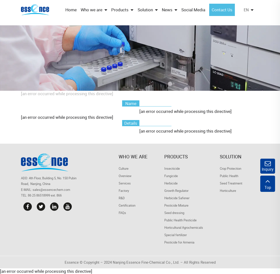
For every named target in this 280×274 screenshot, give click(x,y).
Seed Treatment (231, 183)
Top (267, 183)
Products (176, 156)
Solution (231, 156)
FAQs (122, 213)
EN (246, 10)
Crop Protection (230, 168)
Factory (124, 190)
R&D (122, 198)
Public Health (229, 176)
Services (125, 183)
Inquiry (268, 166)
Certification (127, 205)
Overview (125, 176)
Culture (124, 168)
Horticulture (228, 190)
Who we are (133, 156)
